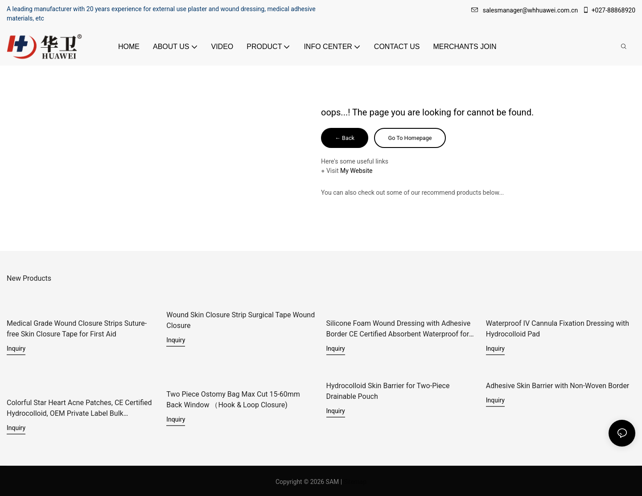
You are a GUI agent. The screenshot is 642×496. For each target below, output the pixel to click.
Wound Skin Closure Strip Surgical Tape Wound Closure (240, 320)
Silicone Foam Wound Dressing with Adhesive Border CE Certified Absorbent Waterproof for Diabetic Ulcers (398, 329)
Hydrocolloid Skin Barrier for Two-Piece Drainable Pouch (388, 390)
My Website (356, 172)
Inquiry (16, 348)
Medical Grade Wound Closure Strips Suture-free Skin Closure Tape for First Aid (77, 328)
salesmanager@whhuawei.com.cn (525, 10)
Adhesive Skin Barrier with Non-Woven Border (558, 385)
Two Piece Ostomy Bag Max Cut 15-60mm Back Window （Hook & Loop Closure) (233, 398)
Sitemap (355, 480)
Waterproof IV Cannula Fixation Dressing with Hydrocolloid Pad (557, 328)
